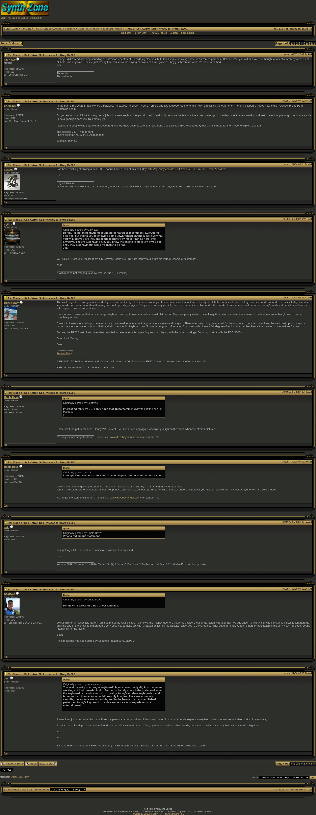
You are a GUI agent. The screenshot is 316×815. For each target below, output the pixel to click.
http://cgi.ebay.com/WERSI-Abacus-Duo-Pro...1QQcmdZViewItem (187, 169)
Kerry (26, 777)
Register (126, 33)
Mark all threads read (35, 789)
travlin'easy (11, 302)
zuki (6, 527)
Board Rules (12, 789)
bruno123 (10, 105)
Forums (26, 28)
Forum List (140, 33)
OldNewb (10, 59)
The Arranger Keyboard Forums (54, 28)
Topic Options (11, 43)
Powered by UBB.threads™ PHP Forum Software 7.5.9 (158, 814)
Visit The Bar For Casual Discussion (22, 17)
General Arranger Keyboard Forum (100, 28)
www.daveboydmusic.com (125, 437)
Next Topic (47, 763)
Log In (307, 28)
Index (31, 763)
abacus (8, 169)
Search (174, 33)
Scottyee (9, 593)
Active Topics (159, 33)
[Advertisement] (237, 10)
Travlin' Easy (64, 353)
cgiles (8, 224)
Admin (14, 777)
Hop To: (254, 777)
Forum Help (188, 33)
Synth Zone (11, 28)
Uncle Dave (11, 397)
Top (5, 84)
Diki (20, 777)
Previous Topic (12, 763)
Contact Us (281, 789)
